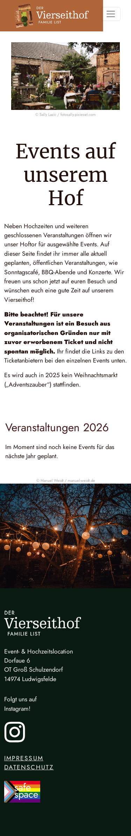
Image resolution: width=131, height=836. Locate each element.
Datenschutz (29, 767)
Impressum (23, 758)
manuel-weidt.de (81, 480)
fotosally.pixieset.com (78, 114)
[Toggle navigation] (111, 14)
